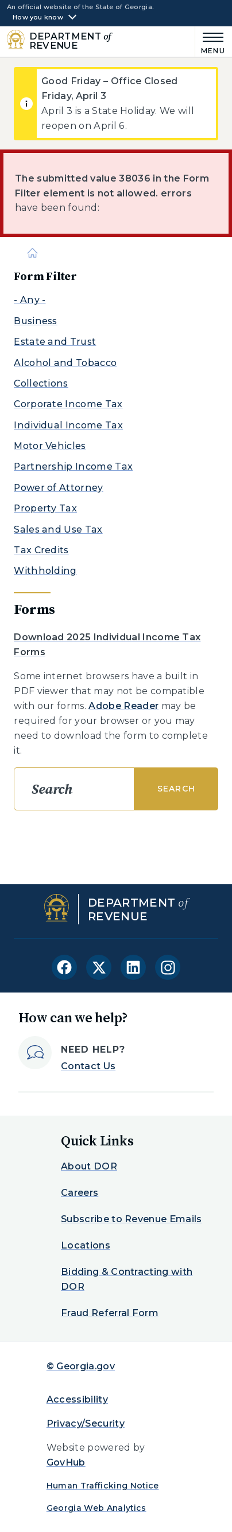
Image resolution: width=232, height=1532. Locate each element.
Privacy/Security (86, 1423)
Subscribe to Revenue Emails (131, 1219)
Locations (85, 1245)
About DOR (89, 1166)
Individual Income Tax (68, 425)
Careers (79, 1192)
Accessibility (77, 1399)
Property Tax (45, 508)
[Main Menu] (210, 41)
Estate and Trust (55, 341)
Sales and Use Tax (58, 529)
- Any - (29, 299)
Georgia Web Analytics (96, 1508)
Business (35, 321)
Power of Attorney (58, 487)
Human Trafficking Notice (103, 1485)
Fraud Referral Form (109, 1312)
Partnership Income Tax (73, 466)
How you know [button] (38, 17)
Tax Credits (41, 550)
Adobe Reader (123, 705)
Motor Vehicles (50, 445)
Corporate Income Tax (68, 404)
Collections (41, 383)
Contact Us (88, 1066)
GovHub (66, 1462)
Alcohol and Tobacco (65, 362)
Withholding (45, 570)
